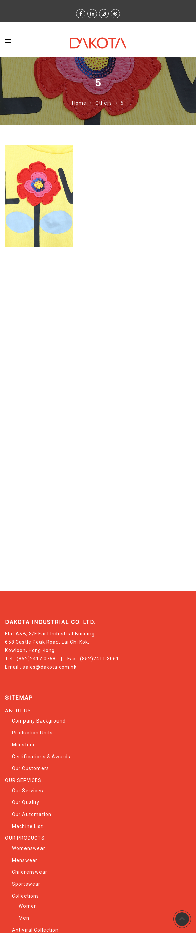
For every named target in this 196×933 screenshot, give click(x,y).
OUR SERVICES (23, 780)
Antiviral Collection (35, 930)
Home (79, 103)
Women (28, 906)
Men (24, 918)
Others (103, 103)
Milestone (24, 744)
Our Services (27, 790)
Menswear (24, 860)
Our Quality (25, 802)
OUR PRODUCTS (25, 838)
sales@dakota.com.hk (50, 667)
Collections (25, 896)
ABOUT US (18, 710)
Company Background (39, 721)
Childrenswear (29, 872)
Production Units (32, 732)
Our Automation (31, 814)
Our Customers (30, 768)
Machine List (27, 826)
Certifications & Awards (41, 756)
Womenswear (28, 848)
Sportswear (26, 884)
